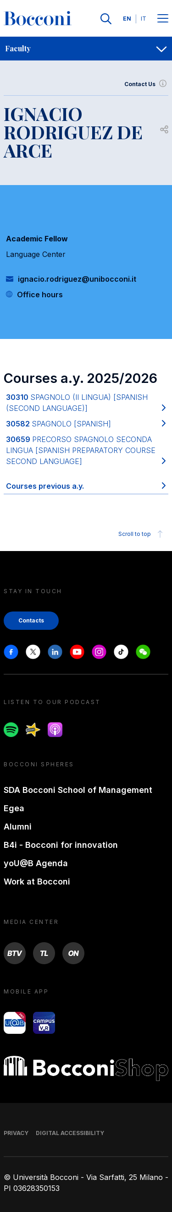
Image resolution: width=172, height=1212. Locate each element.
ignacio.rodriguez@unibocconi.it (77, 279)
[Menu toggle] (162, 19)
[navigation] (86, 48)
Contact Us (146, 84)
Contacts (31, 620)
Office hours (40, 294)
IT (143, 18)
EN (127, 18)
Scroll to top (142, 534)
